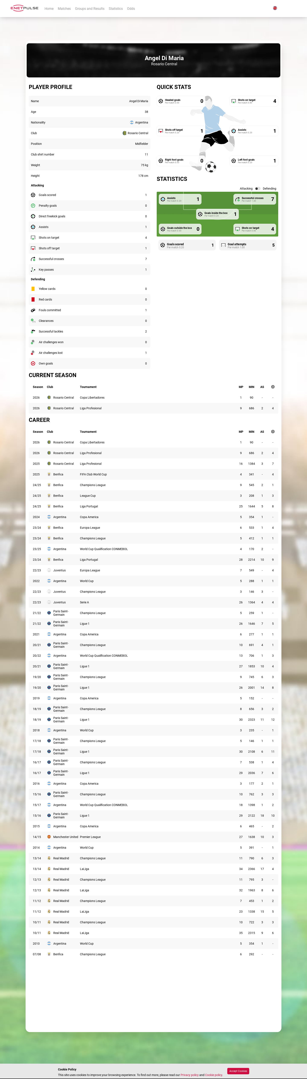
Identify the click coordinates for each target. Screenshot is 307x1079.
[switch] (258, 188)
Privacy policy (190, 1075)
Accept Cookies (238, 1071)
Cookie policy (213, 1075)
